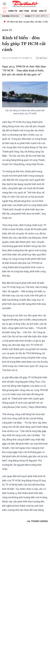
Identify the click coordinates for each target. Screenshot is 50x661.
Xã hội (34, 11)
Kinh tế (42, 11)
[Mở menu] (4, 4)
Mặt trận (24, 11)
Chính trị (12, 11)
